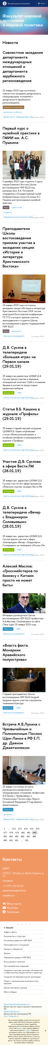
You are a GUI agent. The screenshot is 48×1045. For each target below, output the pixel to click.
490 (11, 840)
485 (16, 836)
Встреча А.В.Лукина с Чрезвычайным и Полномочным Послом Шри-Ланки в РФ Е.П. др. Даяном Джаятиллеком (22, 735)
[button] (18, 924)
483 (5, 836)
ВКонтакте (12, 904)
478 (11, 832)
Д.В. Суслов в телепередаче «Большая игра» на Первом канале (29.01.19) (19, 357)
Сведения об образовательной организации (22, 977)
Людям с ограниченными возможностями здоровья (21, 982)
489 (5, 840)
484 (11, 836)
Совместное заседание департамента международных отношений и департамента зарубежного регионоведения (23, 66)
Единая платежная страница (15, 987)
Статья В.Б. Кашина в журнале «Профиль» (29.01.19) (21, 413)
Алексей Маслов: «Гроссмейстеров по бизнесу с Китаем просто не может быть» (20, 575)
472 (14, 828)
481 (28, 832)
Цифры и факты (10, 932)
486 (22, 836)
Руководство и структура (14, 936)
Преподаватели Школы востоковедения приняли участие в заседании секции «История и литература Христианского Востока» (19, 247)
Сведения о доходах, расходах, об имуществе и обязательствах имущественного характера (23, 971)
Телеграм (11, 912)
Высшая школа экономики (19, 3)
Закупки (7, 953)
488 (34, 836)
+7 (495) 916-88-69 (13, 885)
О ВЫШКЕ (9, 928)
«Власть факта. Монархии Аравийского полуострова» (16, 652)
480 (23, 832)
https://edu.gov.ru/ (12, 1011)
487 (28, 836)
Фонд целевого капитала (14, 961)
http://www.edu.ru (11, 1016)
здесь (20, 1028)
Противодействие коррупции (16, 966)
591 (27, 840)
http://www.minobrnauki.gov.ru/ (17, 1004)
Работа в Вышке (10, 992)
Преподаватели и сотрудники (16, 945)
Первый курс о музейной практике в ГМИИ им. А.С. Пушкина (21, 135)
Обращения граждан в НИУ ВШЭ (17, 957)
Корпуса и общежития (13, 949)
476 (37, 828)
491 (16, 840)
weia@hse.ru (9, 895)
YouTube (10, 908)
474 (26, 828)
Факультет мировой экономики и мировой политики (23, 20)
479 (17, 832)
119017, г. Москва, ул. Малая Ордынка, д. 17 (23, 874)
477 (5, 832)
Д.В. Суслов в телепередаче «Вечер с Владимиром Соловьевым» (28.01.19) (21, 517)
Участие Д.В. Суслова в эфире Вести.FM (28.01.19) (22, 466)
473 (20, 828)
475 (31, 828)
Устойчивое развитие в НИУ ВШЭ (18, 940)
